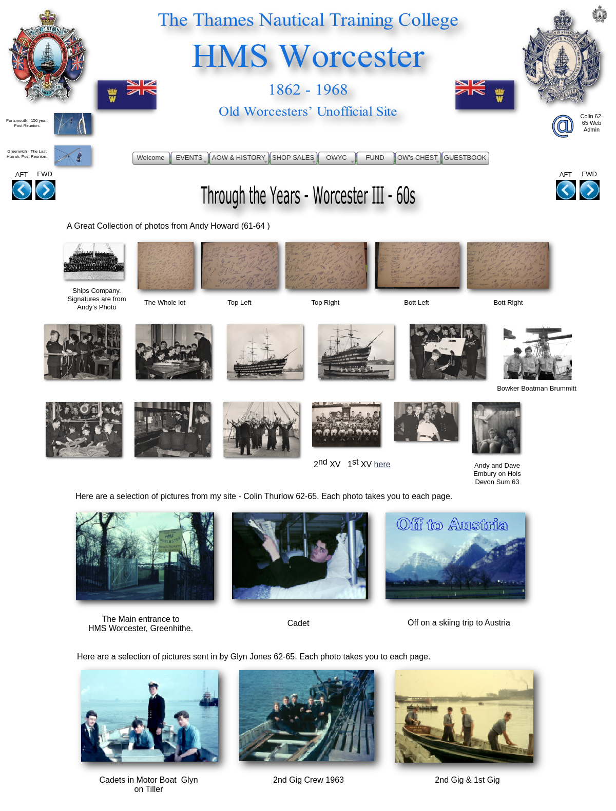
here (382, 464)
